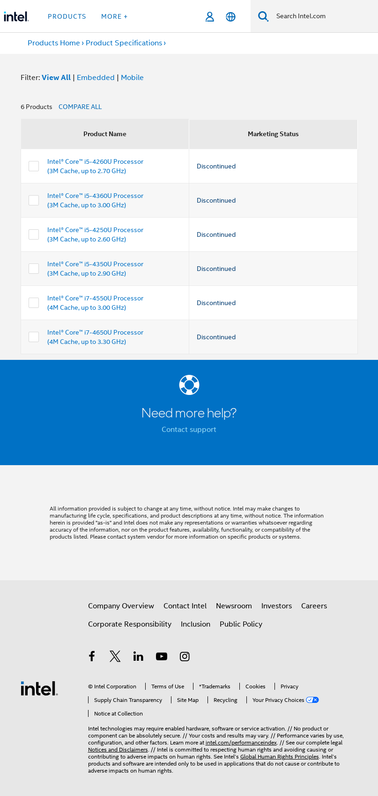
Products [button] (67, 16)
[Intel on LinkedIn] (139, 658)
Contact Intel (185, 606)
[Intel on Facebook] (92, 658)
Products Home (54, 43)
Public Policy (241, 624)
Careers (314, 606)
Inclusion (195, 624)
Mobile (132, 77)
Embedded (96, 77)
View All (56, 77)
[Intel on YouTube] (162, 658)
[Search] (263, 16)
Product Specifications (124, 43)
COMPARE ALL (80, 106)
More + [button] (114, 16)
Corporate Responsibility (129, 624)
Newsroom (234, 606)
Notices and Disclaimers (118, 749)
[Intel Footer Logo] (39, 688)
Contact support (189, 429)
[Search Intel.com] (323, 16)
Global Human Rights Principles (279, 756)
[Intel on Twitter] (115, 658)
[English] (230, 16)
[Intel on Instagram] (185, 658)
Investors (276, 606)
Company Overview (121, 606)
